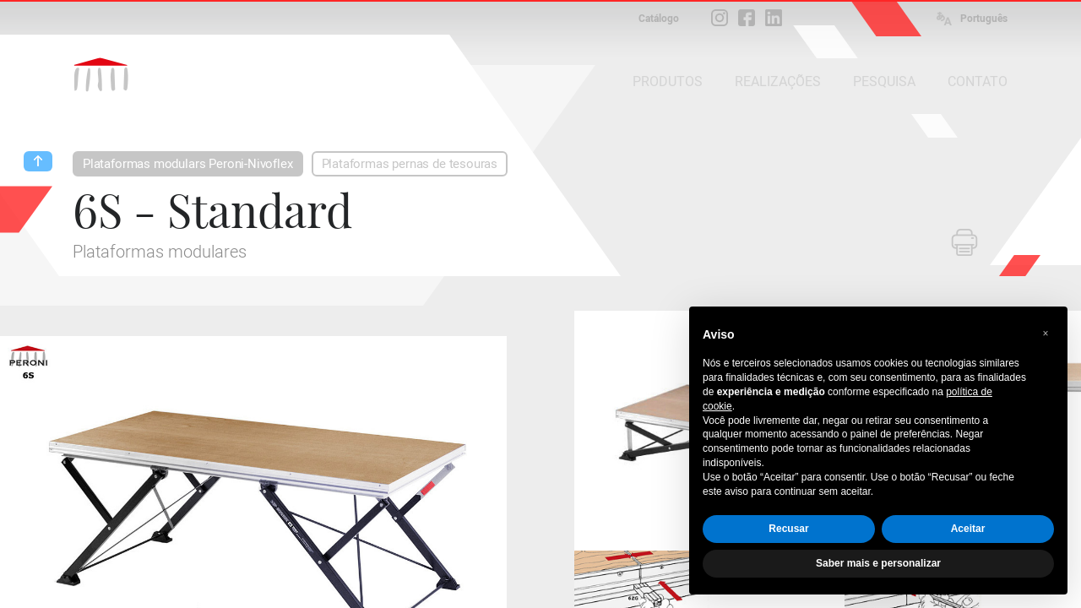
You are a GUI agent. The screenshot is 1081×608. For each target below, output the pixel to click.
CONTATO (978, 81)
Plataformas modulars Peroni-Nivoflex (188, 163)
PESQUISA (884, 81)
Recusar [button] (788, 529)
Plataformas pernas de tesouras (410, 163)
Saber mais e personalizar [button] (878, 563)
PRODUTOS (668, 81)
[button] (1045, 333)
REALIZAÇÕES (778, 81)
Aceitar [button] (968, 529)
